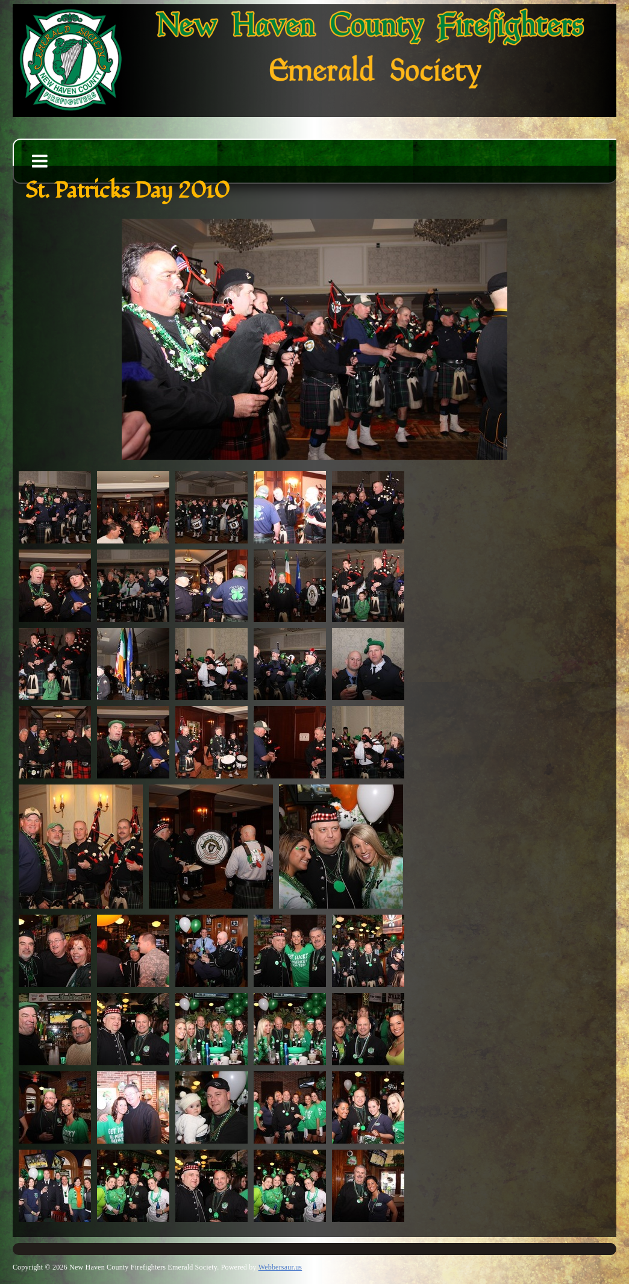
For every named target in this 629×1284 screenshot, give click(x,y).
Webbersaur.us (280, 1267)
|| (505, 442)
